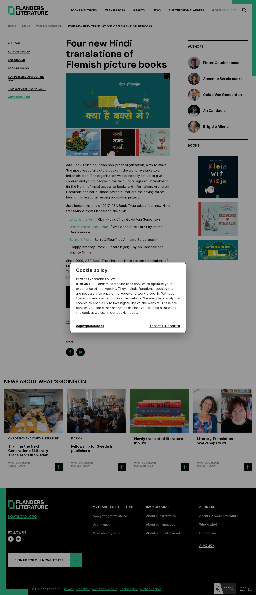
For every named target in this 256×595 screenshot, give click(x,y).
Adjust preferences (90, 326)
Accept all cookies (164, 326)
